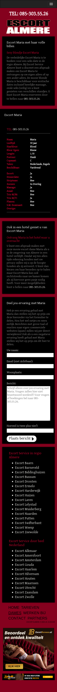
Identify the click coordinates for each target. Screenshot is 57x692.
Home (13, 607)
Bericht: (11, 383)
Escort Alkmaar (26, 551)
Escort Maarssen (26, 583)
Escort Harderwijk (27, 491)
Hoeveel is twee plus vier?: (22, 426)
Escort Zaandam (26, 592)
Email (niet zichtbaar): (20, 361)
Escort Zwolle (24, 597)
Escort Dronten (26, 481)
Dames (14, 613)
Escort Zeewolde (26, 532)
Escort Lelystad (25, 504)
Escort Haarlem (26, 569)
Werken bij (34, 613)
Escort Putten (24, 518)
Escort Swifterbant (28, 523)
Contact (17, 618)
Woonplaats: (14, 372)
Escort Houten (25, 579)
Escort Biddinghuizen (30, 472)
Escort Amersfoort (28, 555)
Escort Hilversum (27, 574)
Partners (37, 618)
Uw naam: (12, 350)
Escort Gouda (24, 565)
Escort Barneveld (27, 468)
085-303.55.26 (33, 14)
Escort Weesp (24, 528)
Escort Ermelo (25, 486)
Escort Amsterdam (28, 560)
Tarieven (30, 607)
